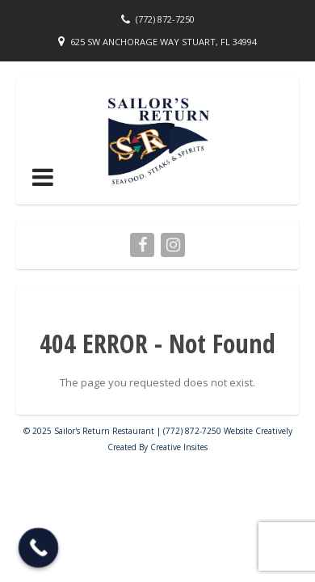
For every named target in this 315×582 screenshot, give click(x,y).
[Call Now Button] (39, 548)
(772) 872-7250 (165, 19)
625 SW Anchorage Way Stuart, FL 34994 (163, 42)
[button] (42, 177)
